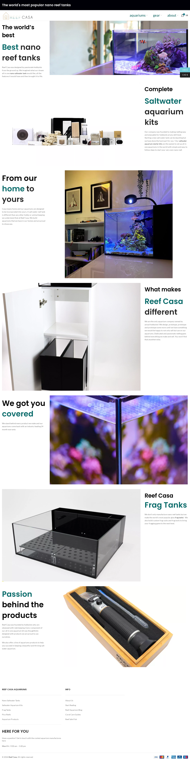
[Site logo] (21, 16)
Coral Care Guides (73, 716)
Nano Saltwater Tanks (11, 702)
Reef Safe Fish (71, 721)
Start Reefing (70, 707)
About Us (69, 702)
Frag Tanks (6, 711)
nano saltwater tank (18, 75)
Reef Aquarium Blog (73, 711)
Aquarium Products (10, 721)
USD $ (184, 69)
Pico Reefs (6, 716)
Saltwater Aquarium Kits (12, 707)
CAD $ (184, 74)
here (4, 742)
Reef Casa (13, 758)
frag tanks (179, 519)
